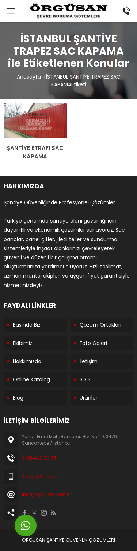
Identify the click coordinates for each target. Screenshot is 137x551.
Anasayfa (29, 76)
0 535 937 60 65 (39, 476)
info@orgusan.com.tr (46, 494)
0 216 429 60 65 (39, 458)
